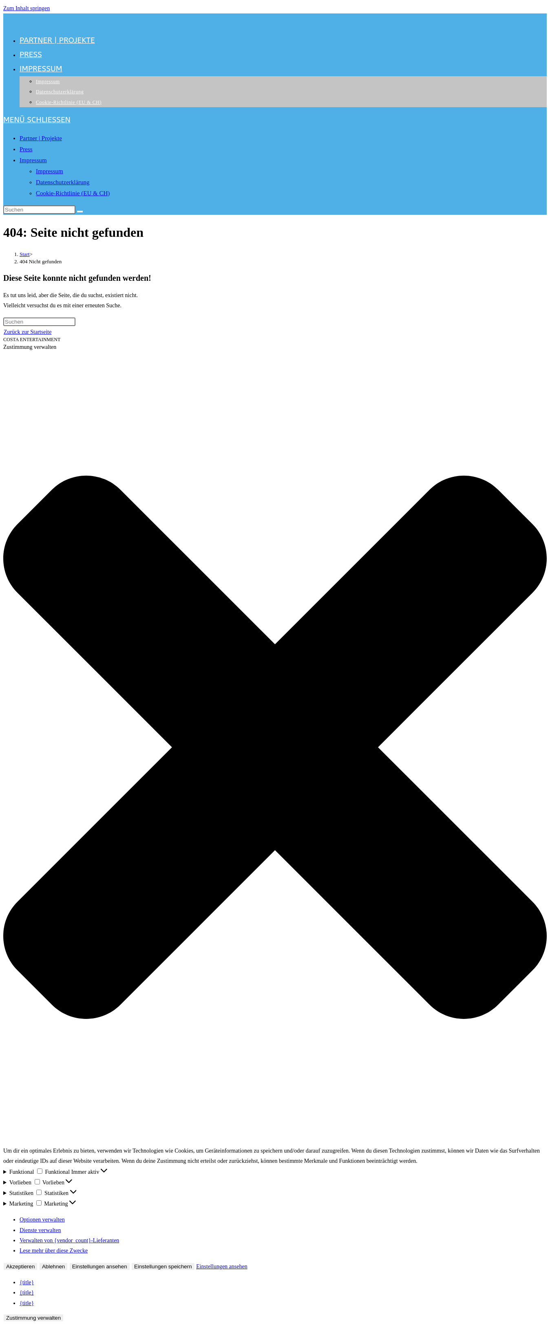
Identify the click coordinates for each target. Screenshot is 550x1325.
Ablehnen (53, 1266)
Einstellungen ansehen (99, 1266)
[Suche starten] (80, 211)
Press (26, 149)
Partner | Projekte (41, 138)
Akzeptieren (20, 1266)
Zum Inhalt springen (26, 8)
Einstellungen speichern (163, 1266)
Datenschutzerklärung (63, 182)
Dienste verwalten (40, 1230)
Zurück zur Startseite (27, 332)
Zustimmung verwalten (33, 1318)
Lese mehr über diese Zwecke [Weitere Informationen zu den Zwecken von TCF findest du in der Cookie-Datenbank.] (54, 1251)
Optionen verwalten (42, 1220)
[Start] (25, 254)
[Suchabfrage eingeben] (39, 209)
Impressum (33, 160)
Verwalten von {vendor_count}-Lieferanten (69, 1240)
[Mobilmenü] (37, 119)
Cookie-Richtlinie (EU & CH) (73, 193)
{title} (27, 1282)
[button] (275, 749)
